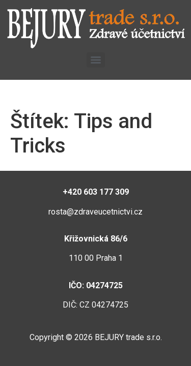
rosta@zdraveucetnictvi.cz (95, 212)
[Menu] (96, 60)
